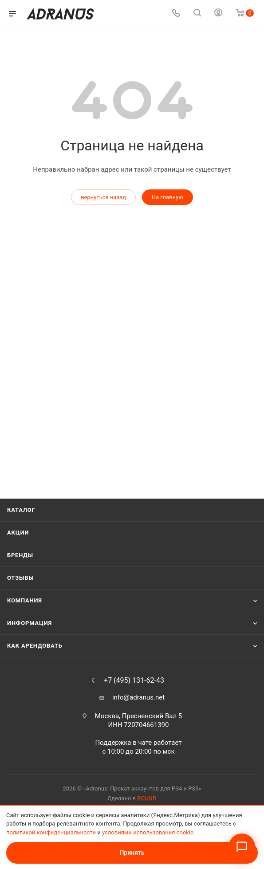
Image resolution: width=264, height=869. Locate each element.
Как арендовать (35, 645)
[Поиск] (197, 14)
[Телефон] (176, 14)
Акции (18, 532)
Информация (29, 623)
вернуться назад (103, 197)
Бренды (20, 555)
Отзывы (20, 577)
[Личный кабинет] (218, 14)
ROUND (146, 798)
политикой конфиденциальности (51, 832)
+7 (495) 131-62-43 (134, 680)
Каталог (21, 510)
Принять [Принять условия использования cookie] (131, 852)
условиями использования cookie (147, 832)
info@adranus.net (138, 697)
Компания (24, 600)
